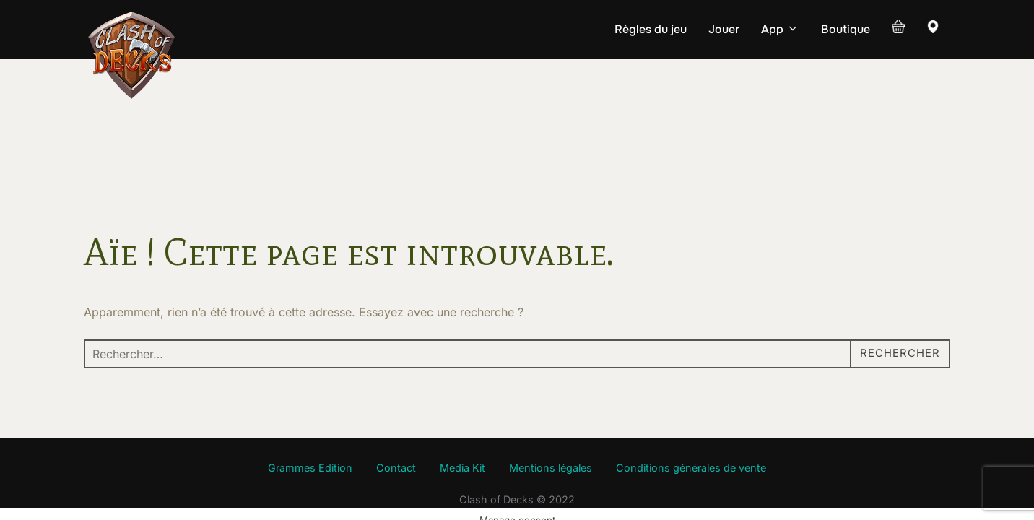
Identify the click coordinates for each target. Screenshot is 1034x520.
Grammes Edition (310, 409)
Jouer (723, 29)
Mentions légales (550, 409)
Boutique (845, 29)
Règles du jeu (650, 29)
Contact (396, 409)
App (780, 29)
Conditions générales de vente (691, 409)
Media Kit (462, 409)
